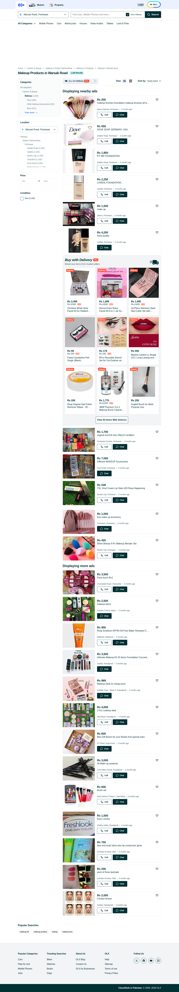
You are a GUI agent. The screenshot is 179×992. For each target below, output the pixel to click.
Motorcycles (70, 23)
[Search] (153, 14)
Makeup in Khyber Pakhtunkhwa (59, 68)
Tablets (109, 23)
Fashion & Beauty (34, 68)
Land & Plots (123, 23)
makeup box (67, 932)
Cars (59, 23)
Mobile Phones (46, 23)
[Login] (141, 4)
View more (31, 112)
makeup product (40, 932)
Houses (83, 23)
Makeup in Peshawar (85, 68)
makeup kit (24, 932)
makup (55, 932)
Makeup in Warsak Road (108, 68)
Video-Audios (96, 23)
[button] (80, 81)
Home (20, 68)
